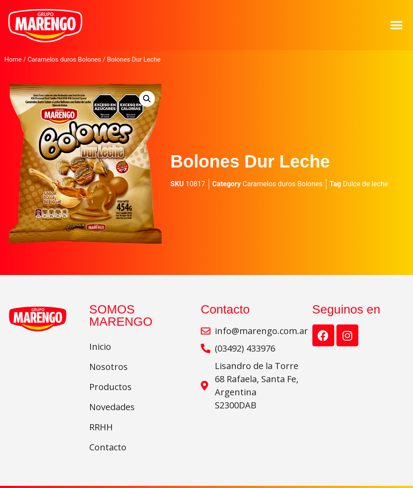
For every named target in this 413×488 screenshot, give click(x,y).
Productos (110, 387)
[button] (396, 25)
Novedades (114, 407)
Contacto (107, 447)
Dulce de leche (365, 184)
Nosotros (108, 367)
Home (13, 59)
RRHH (101, 427)
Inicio (100, 346)
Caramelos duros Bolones (64, 59)
